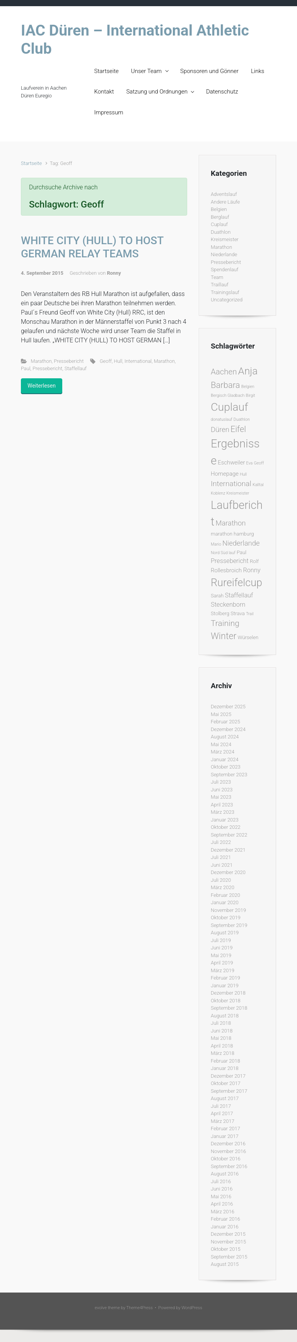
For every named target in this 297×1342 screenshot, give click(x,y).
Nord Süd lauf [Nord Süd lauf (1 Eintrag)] (223, 552)
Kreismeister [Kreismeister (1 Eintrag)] (238, 493)
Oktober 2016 (226, 1159)
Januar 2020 (225, 902)
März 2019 (222, 970)
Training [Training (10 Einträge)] (225, 623)
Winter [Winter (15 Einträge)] (223, 636)
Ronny (114, 273)
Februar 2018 (225, 1061)
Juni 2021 (221, 865)
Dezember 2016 (228, 1143)
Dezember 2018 (228, 993)
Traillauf (220, 284)
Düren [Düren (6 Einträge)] (220, 429)
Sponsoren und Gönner (209, 71)
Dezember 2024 (228, 729)
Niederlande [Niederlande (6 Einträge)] (240, 543)
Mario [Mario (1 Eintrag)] (216, 544)
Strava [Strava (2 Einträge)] (237, 613)
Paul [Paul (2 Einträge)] (241, 552)
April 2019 (222, 963)
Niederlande (224, 254)
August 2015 (225, 1264)
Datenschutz (222, 91)
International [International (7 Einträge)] (231, 483)
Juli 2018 (221, 1023)
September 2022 (229, 835)
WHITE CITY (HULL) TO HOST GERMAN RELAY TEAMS (92, 247)
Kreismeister (225, 239)
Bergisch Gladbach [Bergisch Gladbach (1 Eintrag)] (227, 395)
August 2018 (225, 1016)
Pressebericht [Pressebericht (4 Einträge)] (230, 561)
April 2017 (222, 1113)
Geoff (106, 361)
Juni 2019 (221, 948)
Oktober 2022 (226, 827)
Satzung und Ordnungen (156, 91)
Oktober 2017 (226, 1083)
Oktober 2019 (226, 917)
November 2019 (228, 910)
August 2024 (225, 737)
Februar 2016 (225, 1219)
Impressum (108, 112)
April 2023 (222, 805)
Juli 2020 (221, 880)
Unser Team (146, 71)
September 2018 (229, 1008)
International (138, 361)
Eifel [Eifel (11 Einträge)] (238, 429)
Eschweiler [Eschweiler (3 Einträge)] (231, 462)
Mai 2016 (221, 1196)
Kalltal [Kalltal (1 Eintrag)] (258, 484)
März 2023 (222, 812)
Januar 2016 (225, 1227)
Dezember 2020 (228, 872)
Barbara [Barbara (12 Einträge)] (225, 385)
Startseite (106, 71)
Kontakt (104, 91)
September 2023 (229, 774)
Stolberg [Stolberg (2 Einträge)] (220, 613)
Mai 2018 (221, 1038)
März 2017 (222, 1121)
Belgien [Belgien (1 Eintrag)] (247, 386)
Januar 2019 (225, 985)
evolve (101, 1307)
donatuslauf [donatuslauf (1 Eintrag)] (221, 419)
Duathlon (220, 232)
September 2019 (229, 925)
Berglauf (220, 217)
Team (217, 277)
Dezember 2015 (228, 1234)
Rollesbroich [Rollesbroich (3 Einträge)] (226, 570)
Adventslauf (224, 194)
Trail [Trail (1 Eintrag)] (250, 613)
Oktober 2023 (226, 767)
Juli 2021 (221, 857)
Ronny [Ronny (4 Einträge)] (251, 570)
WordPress (191, 1307)
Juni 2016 (221, 1189)
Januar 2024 (225, 759)
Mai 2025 (221, 714)
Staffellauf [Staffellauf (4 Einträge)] (239, 595)
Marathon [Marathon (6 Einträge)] (230, 523)
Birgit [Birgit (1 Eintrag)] (250, 395)
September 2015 (229, 1257)
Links (257, 71)
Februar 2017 (225, 1128)
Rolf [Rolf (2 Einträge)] (254, 561)
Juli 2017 (221, 1106)
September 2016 (229, 1166)
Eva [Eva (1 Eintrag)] (249, 463)
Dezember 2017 (228, 1076)
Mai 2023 (221, 797)
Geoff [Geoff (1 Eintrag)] (259, 463)
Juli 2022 (221, 842)
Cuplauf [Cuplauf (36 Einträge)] (229, 407)
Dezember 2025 (228, 706)
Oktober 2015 (226, 1249)
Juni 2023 (221, 790)
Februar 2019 (225, 978)
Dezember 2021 (228, 850)
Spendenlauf (224, 269)
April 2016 (222, 1204)
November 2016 (228, 1151)
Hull (118, 361)
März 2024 (222, 752)
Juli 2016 (221, 1181)
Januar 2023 (225, 820)
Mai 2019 (221, 955)
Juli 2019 (221, 940)
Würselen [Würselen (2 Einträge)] (247, 637)
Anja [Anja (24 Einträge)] (248, 371)
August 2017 (225, 1098)
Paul (26, 368)
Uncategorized (226, 300)
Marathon (41, 361)
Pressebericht (69, 361)
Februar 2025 (225, 722)
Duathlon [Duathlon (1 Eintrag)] (242, 419)
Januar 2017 (225, 1136)
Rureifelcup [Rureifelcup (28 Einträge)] (236, 583)
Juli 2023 (221, 782)
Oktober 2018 (226, 1001)
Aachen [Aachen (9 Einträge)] (224, 371)
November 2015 (228, 1242)
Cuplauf (219, 224)
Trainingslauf (225, 292)
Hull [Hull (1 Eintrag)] (243, 474)
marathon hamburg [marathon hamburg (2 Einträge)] (232, 534)
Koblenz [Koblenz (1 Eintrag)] (218, 493)
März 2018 (222, 1053)
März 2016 (222, 1211)
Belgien (219, 209)
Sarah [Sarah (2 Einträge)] (217, 596)
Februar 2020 (225, 895)
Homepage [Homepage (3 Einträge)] (225, 473)
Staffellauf (76, 368)
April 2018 (222, 1046)
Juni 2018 (221, 1031)
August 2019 (225, 932)
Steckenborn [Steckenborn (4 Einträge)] (228, 604)
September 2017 (229, 1091)
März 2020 (222, 887)
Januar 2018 (225, 1068)
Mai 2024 (221, 744)
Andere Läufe (225, 202)
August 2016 (225, 1174)
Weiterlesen (41, 386)
